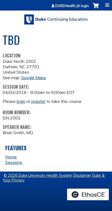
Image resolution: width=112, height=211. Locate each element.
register (38, 101)
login (21, 101)
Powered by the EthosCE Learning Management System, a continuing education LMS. (88, 194)
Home (11, 156)
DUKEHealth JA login (72, 6)
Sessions (13, 162)
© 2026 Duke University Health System (38, 175)
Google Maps (33, 77)
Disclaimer (82, 175)
